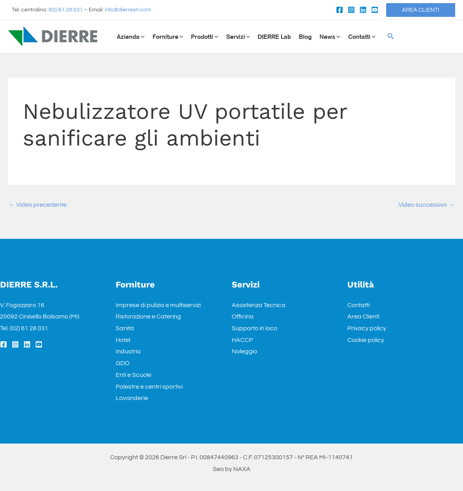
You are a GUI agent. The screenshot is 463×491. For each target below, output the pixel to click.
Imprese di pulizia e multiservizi (158, 305)
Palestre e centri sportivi (149, 387)
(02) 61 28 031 (66, 10)
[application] (142, 36)
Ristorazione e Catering (148, 316)
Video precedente (38, 205)
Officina (243, 316)
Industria (128, 351)
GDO (122, 363)
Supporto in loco (254, 328)
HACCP (242, 340)
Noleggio (244, 351)
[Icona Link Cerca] (390, 36)
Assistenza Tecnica (258, 305)
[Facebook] (339, 9)
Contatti (358, 305)
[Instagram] (351, 9)
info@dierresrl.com (128, 10)
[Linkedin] (363, 9)
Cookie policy (365, 340)
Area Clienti (363, 316)
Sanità (125, 328)
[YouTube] (374, 9)
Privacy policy (366, 328)
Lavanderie (132, 398)
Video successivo (426, 205)
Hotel (123, 340)
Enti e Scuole (133, 375)
